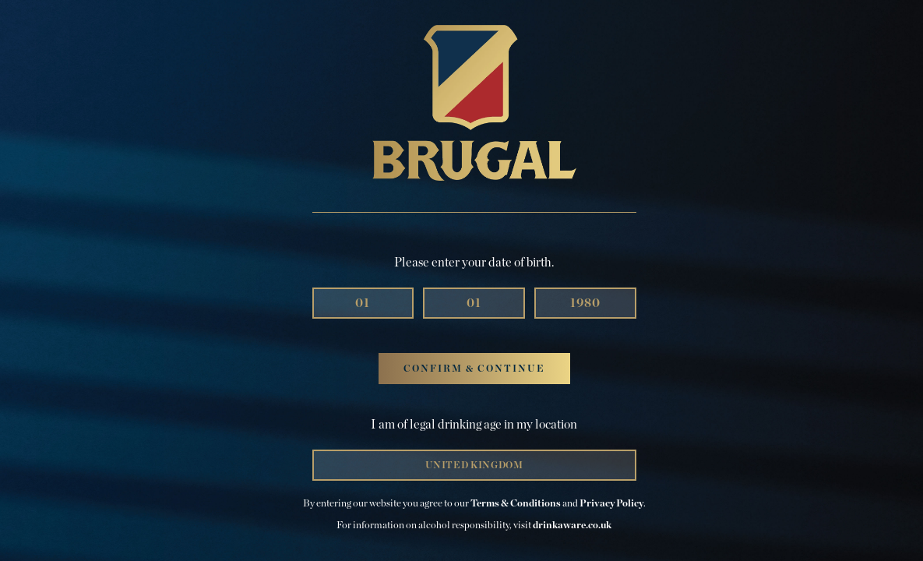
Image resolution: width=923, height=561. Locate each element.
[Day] (363, 303)
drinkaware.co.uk (572, 525)
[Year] (585, 303)
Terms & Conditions (515, 504)
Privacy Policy (611, 504)
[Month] (474, 303)
